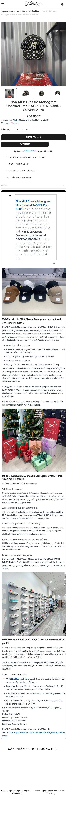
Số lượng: (5, 129)
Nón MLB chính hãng (20, 679)
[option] (33, 54)
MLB (15, 120)
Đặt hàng (25, 144)
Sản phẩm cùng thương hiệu (33, 748)
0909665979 (29, 151)
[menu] (12, 4)
